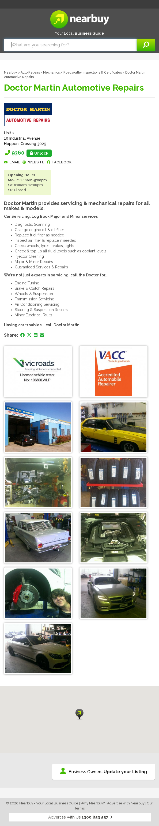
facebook (61, 162)
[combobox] (70, 45)
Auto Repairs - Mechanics (40, 72)
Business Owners (103, 771)
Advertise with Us (80, 817)
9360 (32, 153)
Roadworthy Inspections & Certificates (92, 72)
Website (36, 162)
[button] (79, 714)
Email (15, 162)
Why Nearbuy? (93, 803)
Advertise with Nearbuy (126, 803)
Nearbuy (10, 72)
